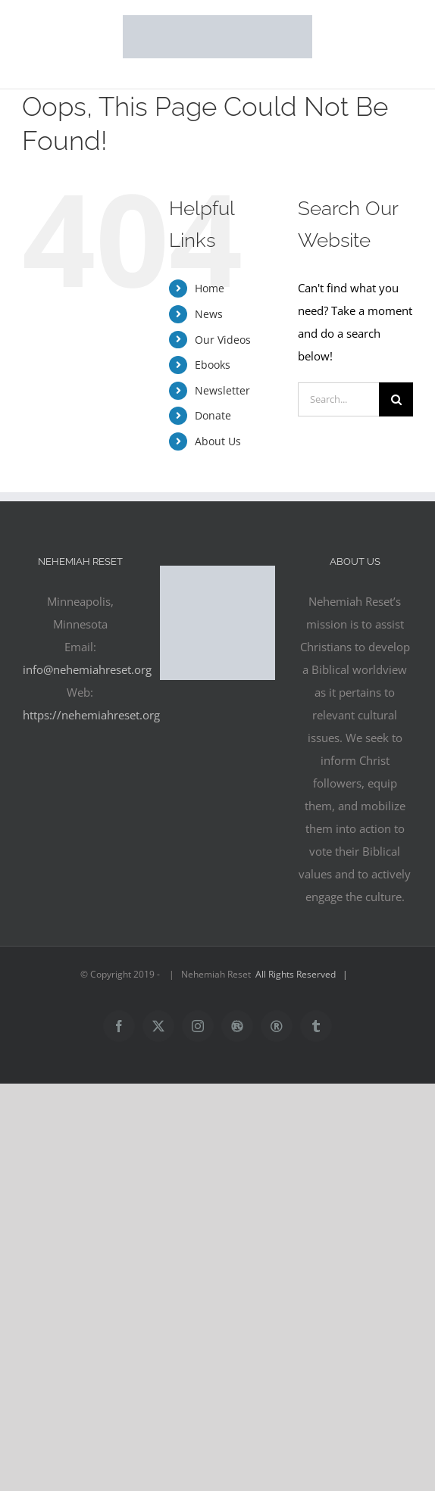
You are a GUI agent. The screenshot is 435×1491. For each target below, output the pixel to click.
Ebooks (212, 364)
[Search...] (338, 399)
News (209, 314)
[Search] (396, 399)
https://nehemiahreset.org (91, 714)
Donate (213, 415)
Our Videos (223, 339)
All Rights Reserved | (304, 974)
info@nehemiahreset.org (87, 669)
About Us (218, 441)
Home (209, 288)
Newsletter (222, 390)
